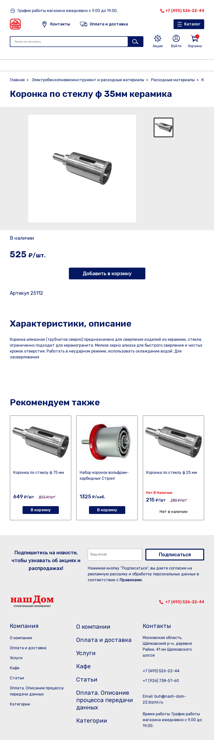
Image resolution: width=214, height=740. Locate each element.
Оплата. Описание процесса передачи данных (104, 700)
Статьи (17, 678)
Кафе (14, 668)
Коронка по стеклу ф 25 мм (171, 472)
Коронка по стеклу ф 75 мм (38, 472)
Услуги (16, 658)
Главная (17, 80)
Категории (20, 704)
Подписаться (175, 555)
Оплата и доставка (28, 648)
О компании (21, 638)
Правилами (131, 580)
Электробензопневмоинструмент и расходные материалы (88, 80)
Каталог (192, 24)
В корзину (41, 510)
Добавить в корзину (107, 273)
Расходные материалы (173, 80)
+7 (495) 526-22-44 (184, 10)
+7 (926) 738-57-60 (161, 680)
